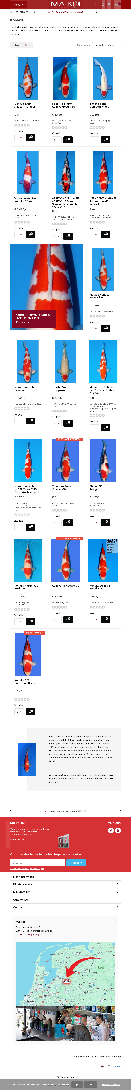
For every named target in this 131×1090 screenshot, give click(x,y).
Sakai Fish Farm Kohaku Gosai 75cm (64, 107)
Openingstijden (17, 841)
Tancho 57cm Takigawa (60, 391)
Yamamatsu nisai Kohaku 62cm (25, 202)
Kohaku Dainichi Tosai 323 (100, 589)
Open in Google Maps (29, 936)
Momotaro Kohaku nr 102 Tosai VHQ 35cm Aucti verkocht (27, 491)
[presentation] (36, 14)
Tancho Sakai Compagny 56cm (100, 107)
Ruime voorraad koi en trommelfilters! (67, 813)
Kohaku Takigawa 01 (65, 587)
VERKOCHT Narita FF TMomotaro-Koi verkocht (103, 203)
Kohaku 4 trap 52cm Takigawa (27, 589)
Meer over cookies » (111, 1084)
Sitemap (116, 1059)
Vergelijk (18, 133)
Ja (77, 1084)
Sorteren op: (84, 47)
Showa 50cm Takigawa (98, 490)
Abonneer (76, 865)
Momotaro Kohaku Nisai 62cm (26, 391)
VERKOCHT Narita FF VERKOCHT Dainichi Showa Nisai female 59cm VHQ (65, 205)
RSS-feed (105, 1059)
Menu (17, 4)
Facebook (111, 832)
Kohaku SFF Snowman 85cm (24, 684)
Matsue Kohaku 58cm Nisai (99, 298)
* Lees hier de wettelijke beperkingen (27, 871)
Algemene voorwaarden (85, 1059)
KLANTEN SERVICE (19, 14)
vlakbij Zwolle (67, 14)
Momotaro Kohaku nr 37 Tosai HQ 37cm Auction (103, 392)
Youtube (118, 832)
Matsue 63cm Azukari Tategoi (24, 107)
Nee (90, 1084)
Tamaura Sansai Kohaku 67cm (62, 490)
